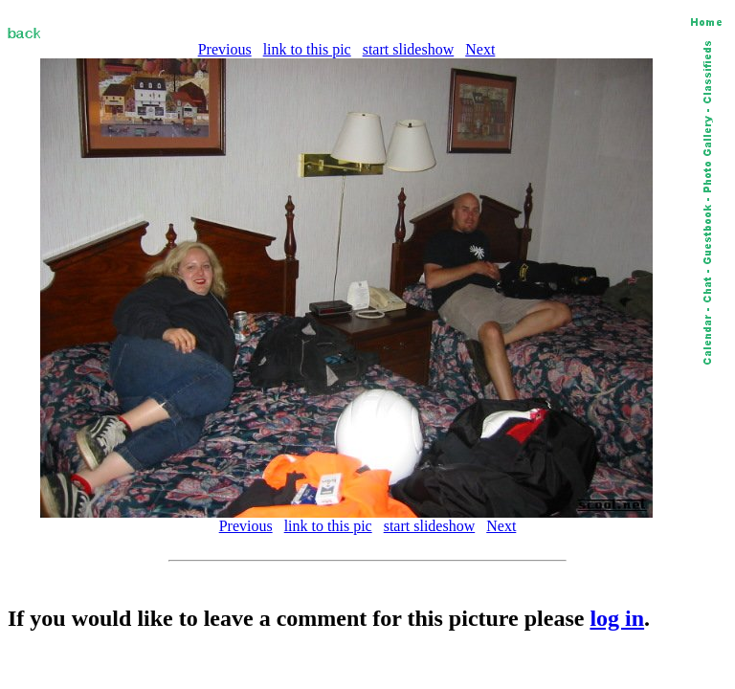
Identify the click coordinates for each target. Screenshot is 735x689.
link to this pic (307, 49)
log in (617, 618)
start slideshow (409, 49)
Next (480, 49)
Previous (225, 49)
